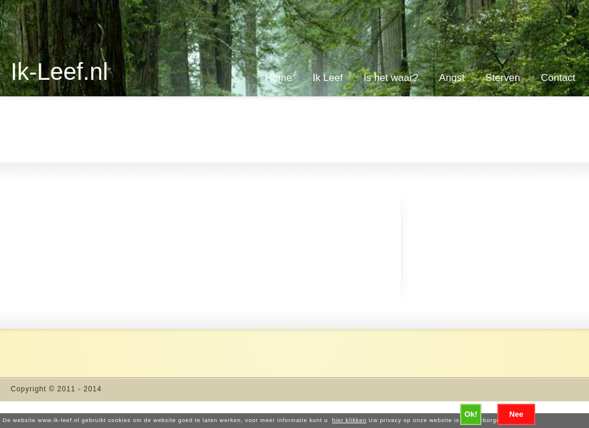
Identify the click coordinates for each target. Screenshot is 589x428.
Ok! (470, 414)
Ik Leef (328, 77)
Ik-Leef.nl (59, 72)
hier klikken (349, 420)
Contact (558, 77)
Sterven (503, 77)
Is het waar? (391, 77)
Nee (516, 414)
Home (278, 77)
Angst (451, 77)
